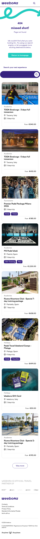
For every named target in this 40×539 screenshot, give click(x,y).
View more (20, 466)
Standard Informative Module (11, 511)
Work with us (6, 513)
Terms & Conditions (8, 506)
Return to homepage (20, 55)
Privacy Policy (6, 509)
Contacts (5, 504)
